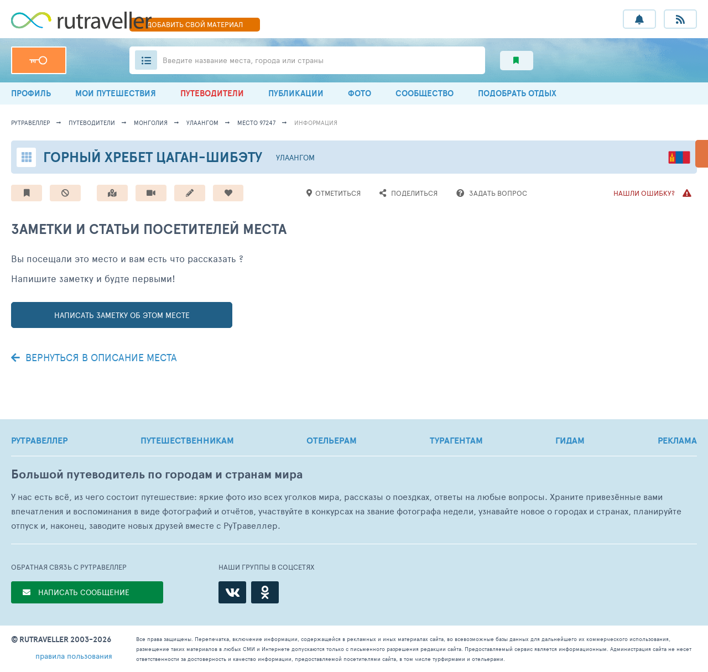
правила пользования (73, 655)
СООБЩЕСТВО (424, 93)
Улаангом (202, 122)
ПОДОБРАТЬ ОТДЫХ (517, 93)
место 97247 (256, 122)
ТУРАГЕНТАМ (456, 440)
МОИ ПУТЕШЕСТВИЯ (115, 93)
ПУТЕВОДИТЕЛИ (212, 93)
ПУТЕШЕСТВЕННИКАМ (187, 440)
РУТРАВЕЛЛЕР (39, 440)
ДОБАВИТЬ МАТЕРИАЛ (195, 24)
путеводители (92, 122)
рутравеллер (30, 122)
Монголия (151, 122)
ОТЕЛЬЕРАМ (331, 440)
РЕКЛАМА (677, 440)
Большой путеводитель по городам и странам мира (157, 474)
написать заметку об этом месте (122, 315)
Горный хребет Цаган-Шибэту (152, 157)
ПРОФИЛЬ (31, 93)
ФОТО (359, 93)
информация (315, 122)
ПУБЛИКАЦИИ (296, 93)
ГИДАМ (570, 440)
